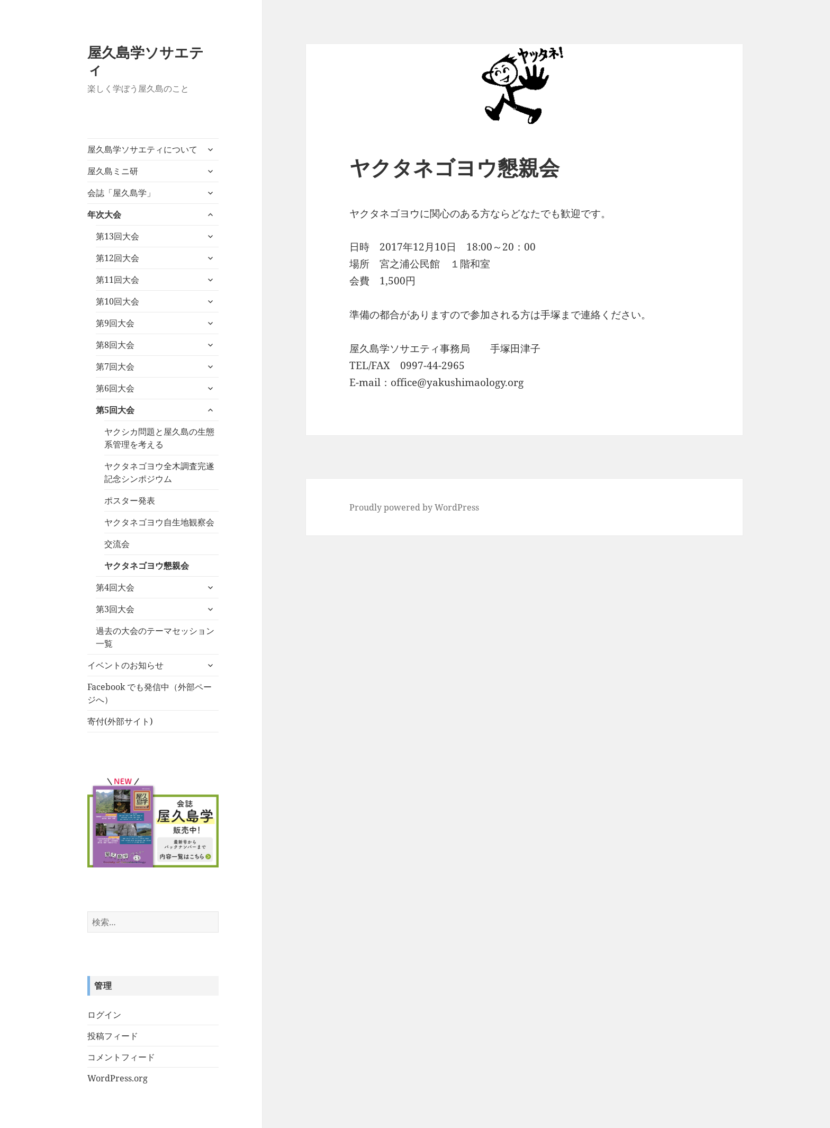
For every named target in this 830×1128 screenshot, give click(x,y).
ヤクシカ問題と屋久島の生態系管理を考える (159, 438)
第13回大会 (117, 236)
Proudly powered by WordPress (414, 507)
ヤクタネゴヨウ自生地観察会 (159, 522)
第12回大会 (117, 258)
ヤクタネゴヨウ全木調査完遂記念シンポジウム (159, 472)
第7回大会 (115, 366)
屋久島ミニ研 (112, 171)
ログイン (104, 1014)
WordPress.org (117, 1078)
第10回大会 (117, 301)
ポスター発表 (129, 500)
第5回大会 (115, 410)
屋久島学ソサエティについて (142, 149)
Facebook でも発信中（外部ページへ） (149, 693)
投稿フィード (112, 1036)
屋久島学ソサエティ (145, 60)
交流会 (117, 544)
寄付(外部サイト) (120, 721)
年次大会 (104, 214)
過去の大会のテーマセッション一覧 (155, 637)
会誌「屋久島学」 (121, 193)
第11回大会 (117, 279)
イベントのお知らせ (125, 665)
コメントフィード (121, 1057)
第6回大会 (115, 388)
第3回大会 (115, 609)
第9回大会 (115, 323)
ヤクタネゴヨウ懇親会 (146, 565)
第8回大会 (115, 345)
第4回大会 (115, 587)
